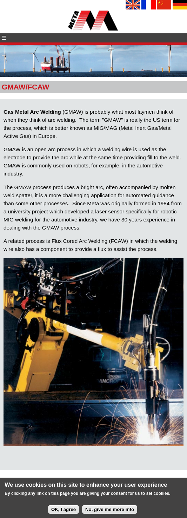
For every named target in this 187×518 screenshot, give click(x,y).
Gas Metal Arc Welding (32, 112)
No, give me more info (109, 511)
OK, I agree (63, 511)
